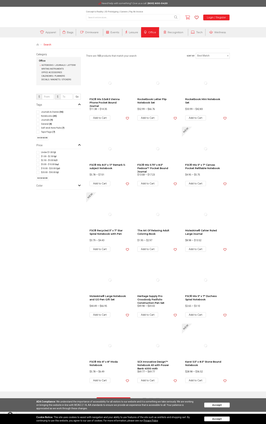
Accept (217, 405)
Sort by (191, 56)
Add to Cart (100, 117)
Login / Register (216, 17)
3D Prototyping (111, 12)
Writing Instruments (52, 69)
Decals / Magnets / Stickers (56, 79)
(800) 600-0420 (157, 3)
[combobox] (213, 56)
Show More (42, 138)
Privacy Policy (151, 420)
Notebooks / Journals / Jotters (58, 65)
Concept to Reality (94, 12)
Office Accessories (51, 72)
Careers (124, 12)
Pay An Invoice (136, 12)
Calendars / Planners (53, 76)
